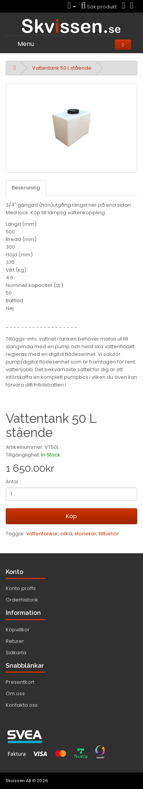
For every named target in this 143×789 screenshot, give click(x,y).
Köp (71, 516)
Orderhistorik (22, 599)
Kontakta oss (22, 705)
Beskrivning (26, 187)
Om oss (15, 693)
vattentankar (42, 533)
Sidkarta (16, 652)
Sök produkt (99, 6)
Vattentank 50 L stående (62, 68)
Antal (12, 481)
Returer (15, 641)
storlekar (85, 533)
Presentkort (20, 682)
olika (66, 533)
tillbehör (109, 533)
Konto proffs (21, 588)
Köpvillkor (18, 629)
